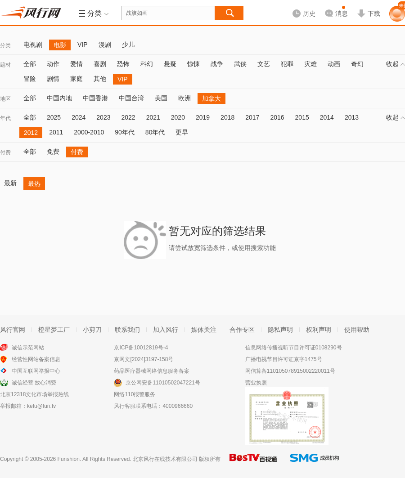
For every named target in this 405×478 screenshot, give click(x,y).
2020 (178, 117)
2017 (252, 117)
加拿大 (211, 98)
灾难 (310, 63)
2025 (54, 117)
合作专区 (242, 329)
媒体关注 (203, 329)
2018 (227, 117)
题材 (5, 65)
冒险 (29, 78)
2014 (327, 117)
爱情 (76, 63)
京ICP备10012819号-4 (141, 347)
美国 (161, 98)
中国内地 (59, 98)
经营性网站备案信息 (36, 359)
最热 (34, 183)
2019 (203, 117)
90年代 (125, 132)
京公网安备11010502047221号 (163, 383)
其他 (100, 78)
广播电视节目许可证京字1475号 (283, 359)
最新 (10, 183)
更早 (182, 132)
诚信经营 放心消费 (34, 383)
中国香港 (95, 98)
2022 (128, 117)
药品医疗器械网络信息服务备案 (151, 371)
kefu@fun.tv (41, 406)
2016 (277, 117)
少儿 (128, 44)
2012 (31, 132)
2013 (352, 117)
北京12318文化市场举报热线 (34, 394)
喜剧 (100, 63)
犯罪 (287, 63)
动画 (334, 63)
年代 (5, 118)
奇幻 (357, 63)
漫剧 (105, 44)
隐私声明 (280, 329)
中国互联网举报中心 (36, 371)
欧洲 (184, 98)
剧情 (53, 78)
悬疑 (170, 63)
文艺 (263, 63)
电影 (60, 45)
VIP (82, 44)
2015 (302, 117)
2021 (153, 117)
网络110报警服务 (134, 394)
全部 (29, 63)
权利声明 (318, 329)
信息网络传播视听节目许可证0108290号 (293, 347)
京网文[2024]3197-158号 (143, 359)
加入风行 (165, 329)
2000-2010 (89, 132)
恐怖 (123, 63)
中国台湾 (131, 98)
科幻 (146, 63)
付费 (5, 152)
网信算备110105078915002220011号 (290, 371)
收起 (395, 63)
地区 (5, 99)
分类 (5, 45)
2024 (79, 117)
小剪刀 (92, 329)
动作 (53, 63)
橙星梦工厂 (54, 329)
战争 (217, 63)
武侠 (240, 63)
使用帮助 (356, 329)
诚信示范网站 (28, 347)
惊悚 (193, 63)
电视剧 (32, 44)
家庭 (76, 78)
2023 (103, 117)
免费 (53, 151)
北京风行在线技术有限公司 (165, 459)
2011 (56, 132)
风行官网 (12, 329)
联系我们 (127, 329)
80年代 (155, 132)
